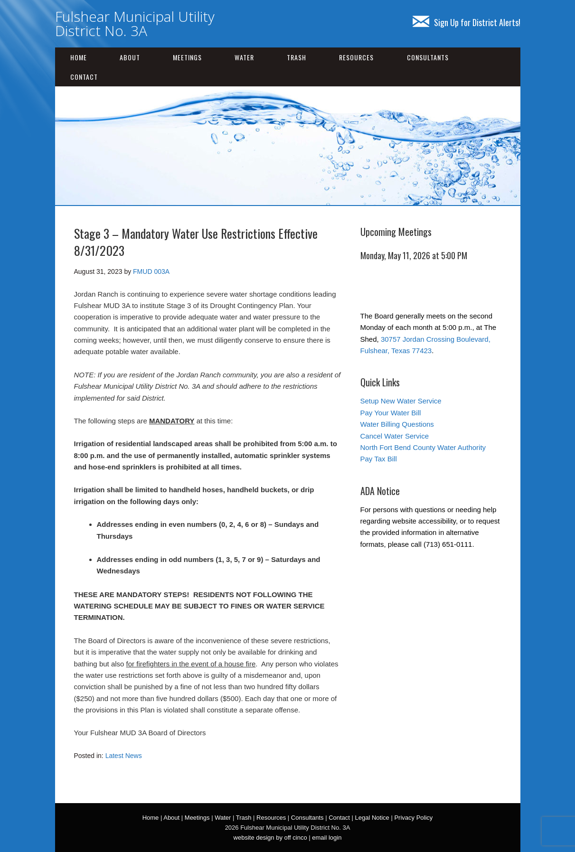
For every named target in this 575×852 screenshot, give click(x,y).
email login (326, 837)
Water (244, 57)
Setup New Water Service (401, 401)
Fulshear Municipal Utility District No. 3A (135, 23)
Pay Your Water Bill (390, 413)
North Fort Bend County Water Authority (423, 447)
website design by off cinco (270, 837)
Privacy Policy (413, 817)
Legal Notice (372, 817)
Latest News (123, 755)
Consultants (428, 57)
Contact (84, 77)
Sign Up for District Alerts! (466, 22)
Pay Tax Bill (378, 459)
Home (78, 57)
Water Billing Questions (397, 424)
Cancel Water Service (394, 436)
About (130, 57)
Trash (296, 57)
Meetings (187, 57)
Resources (356, 57)
